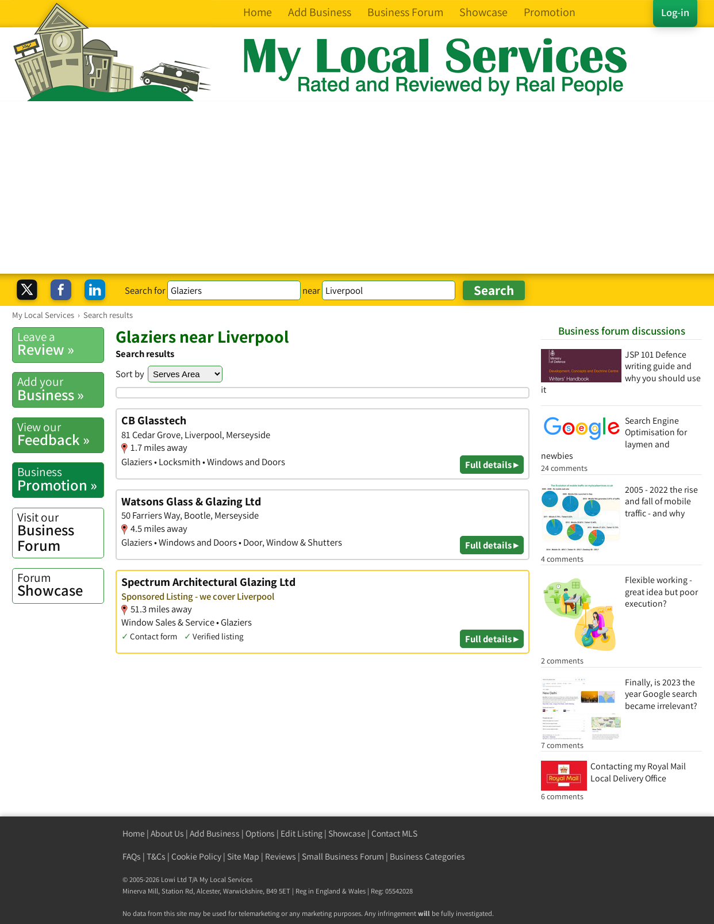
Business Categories (427, 856)
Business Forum (60, 532)
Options (260, 833)
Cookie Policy (196, 856)
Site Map (243, 856)
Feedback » (60, 434)
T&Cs (156, 856)
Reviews (280, 856)
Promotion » (60, 478)
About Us (167, 833)
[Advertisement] (357, 187)
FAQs (131, 856)
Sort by (130, 373)
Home (133, 833)
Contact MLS (394, 833)
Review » (60, 343)
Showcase (60, 584)
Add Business (215, 833)
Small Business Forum (343, 856)
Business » (60, 388)
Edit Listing (302, 833)
